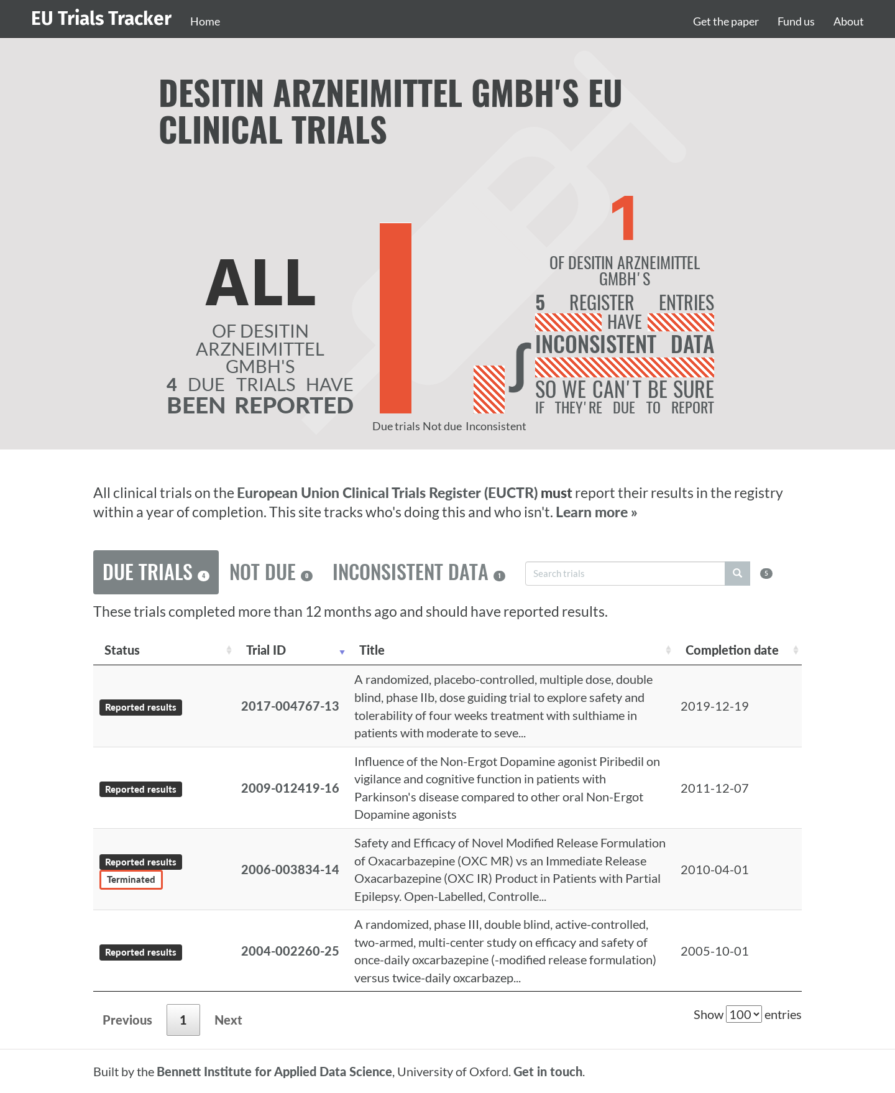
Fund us (796, 21)
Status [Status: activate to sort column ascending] (122, 649)
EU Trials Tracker (101, 18)
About (848, 21)
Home (205, 21)
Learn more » (597, 512)
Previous (127, 1019)
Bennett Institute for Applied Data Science (274, 1071)
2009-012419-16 (290, 787)
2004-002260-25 (290, 950)
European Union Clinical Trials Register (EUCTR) (389, 492)
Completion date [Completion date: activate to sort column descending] (732, 649)
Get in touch (547, 1071)
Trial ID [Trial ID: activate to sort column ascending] (266, 649)
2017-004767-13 (290, 705)
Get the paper (726, 21)
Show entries (748, 1014)
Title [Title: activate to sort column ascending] (372, 649)
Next (228, 1019)
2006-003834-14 (290, 869)
